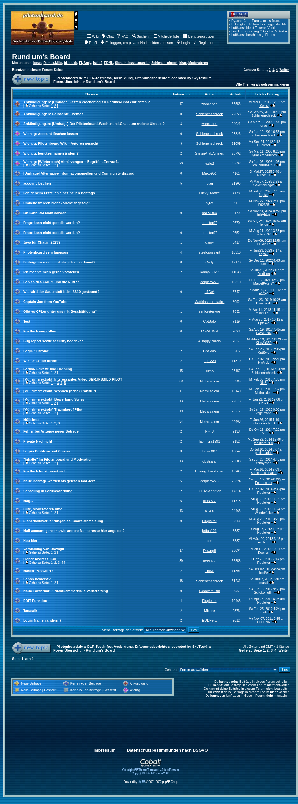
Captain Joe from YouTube (45, 302)
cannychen (263, 463)
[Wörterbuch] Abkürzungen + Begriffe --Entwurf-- (78, 162)
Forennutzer (263, 483)
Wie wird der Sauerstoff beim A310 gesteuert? (61, 292)
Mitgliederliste (166, 36)
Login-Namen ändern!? (42, 620)
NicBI (263, 383)
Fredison (264, 274)
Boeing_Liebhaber (209, 471)
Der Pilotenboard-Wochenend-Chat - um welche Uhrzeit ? (117, 124)
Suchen (140, 36)
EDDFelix (209, 620)
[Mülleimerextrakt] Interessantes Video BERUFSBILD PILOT (72, 379)
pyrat (209, 203)
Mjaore (209, 610)
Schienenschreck (164, 63)
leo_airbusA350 (263, 165)
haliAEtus (209, 213)
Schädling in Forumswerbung (48, 491)
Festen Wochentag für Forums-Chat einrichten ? (109, 102)
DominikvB (263, 303)
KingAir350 (264, 343)
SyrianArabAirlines (209, 153)
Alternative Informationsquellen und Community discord (88, 173)
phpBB (141, 782)
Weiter (284, 70)
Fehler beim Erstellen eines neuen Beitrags (59, 193)
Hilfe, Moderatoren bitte (42, 509)
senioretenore (209, 311)
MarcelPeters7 (263, 283)
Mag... (28, 501)
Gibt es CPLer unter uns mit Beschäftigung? (60, 311)
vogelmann (264, 413)
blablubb (70, 63)
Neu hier (30, 540)
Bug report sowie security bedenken (53, 341)
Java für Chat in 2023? (41, 242)
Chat (108, 36)
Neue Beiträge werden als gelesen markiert (59, 481)
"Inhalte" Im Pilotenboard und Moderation (58, 459)
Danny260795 (210, 272)
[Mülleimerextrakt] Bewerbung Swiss (53, 399)
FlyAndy (85, 63)
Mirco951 (209, 173)
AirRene (263, 542)
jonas (37, 63)
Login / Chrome (36, 351)
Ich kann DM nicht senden (45, 213)
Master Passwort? (38, 571)
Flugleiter (263, 145)
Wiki (93, 36)
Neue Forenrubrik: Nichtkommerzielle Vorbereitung (65, 591)
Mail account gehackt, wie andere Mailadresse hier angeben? (74, 531)
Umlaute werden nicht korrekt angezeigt (56, 203)
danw (209, 242)
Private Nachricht (37, 441)
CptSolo (209, 321)
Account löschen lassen (58, 134)
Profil (90, 43)
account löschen (37, 183)
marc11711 (264, 313)
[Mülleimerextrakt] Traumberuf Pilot (52, 409)
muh (263, 612)
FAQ (122, 36)
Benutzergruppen (199, 36)
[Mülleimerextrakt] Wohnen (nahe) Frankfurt (59, 391)
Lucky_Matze (209, 193)
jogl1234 (209, 361)
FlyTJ (209, 431)
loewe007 (209, 451)
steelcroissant (209, 252)
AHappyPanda (209, 341)
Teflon (263, 224)
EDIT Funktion (35, 601)
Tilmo (209, 371)
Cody (209, 262)
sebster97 (209, 223)
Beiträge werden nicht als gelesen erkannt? (59, 262)
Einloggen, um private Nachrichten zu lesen (137, 43)
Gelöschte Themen (67, 114)
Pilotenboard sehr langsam (45, 252)
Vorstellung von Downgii (43, 549)
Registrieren (205, 43)
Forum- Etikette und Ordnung (47, 369)
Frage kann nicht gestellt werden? (51, 223)
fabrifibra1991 (209, 441)
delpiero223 (209, 282)
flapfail (263, 195)
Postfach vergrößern (40, 331)
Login (183, 43)
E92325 (263, 204)
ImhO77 (209, 501)
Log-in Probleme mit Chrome (47, 451)
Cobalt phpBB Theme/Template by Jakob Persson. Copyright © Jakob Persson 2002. (150, 770)
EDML (108, 63)
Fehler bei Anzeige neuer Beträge (51, 431)
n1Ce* (210, 292)
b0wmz (264, 106)
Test (26, 321)
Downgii (209, 551)
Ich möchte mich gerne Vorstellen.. (52, 272)
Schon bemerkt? (37, 579)
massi (263, 582)
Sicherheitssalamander (132, 63)
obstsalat (209, 461)
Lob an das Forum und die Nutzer (51, 282)
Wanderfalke (264, 512)
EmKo (209, 571)
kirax (183, 63)
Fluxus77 (263, 244)
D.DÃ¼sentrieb (210, 491)
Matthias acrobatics (210, 302)
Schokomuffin (209, 591)
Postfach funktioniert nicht (45, 471)
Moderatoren (198, 63)
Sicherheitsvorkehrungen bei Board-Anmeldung (63, 521)
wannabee (210, 104)
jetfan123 (209, 531)
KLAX (209, 511)
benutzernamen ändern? (58, 153)
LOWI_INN (209, 331)
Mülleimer (31, 420)
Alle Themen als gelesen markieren (262, 84)
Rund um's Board (41, 57)
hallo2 (97, 63)
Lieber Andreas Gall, (40, 559)
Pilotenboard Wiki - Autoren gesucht (68, 143)
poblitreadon (264, 453)
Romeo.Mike (52, 63)
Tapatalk (30, 610)
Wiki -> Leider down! (40, 361)
